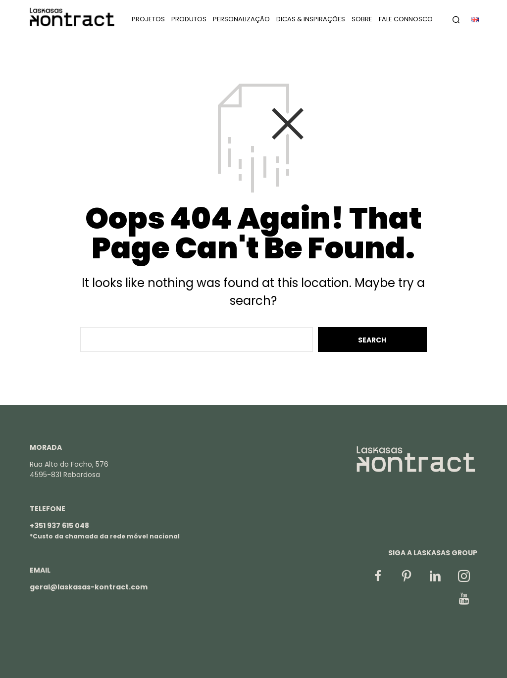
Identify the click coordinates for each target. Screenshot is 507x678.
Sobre (362, 20)
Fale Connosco (406, 20)
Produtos (188, 20)
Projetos (148, 20)
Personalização (241, 20)
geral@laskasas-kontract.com (89, 587)
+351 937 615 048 (59, 526)
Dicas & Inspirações (310, 20)
